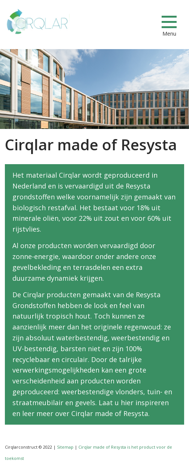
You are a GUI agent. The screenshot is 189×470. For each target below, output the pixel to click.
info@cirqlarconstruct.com (145, 22)
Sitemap (65, 447)
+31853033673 (119, 22)
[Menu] (169, 22)
